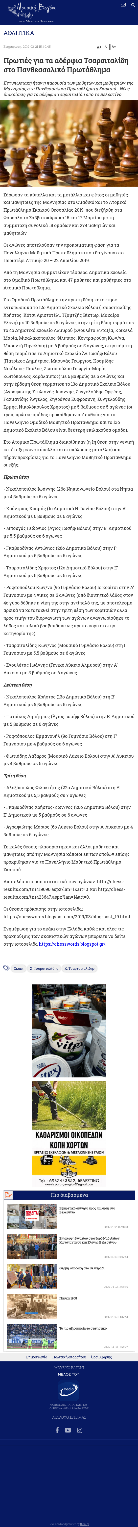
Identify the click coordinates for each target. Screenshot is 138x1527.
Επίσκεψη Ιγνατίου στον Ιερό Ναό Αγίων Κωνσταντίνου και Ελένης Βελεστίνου (89, 1240)
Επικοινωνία (36, 1357)
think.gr (84, 1524)
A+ (99, 47)
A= (114, 47)
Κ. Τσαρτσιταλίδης (79, 968)
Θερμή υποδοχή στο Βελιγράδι (81, 1268)
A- (106, 46)
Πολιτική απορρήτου (69, 1357)
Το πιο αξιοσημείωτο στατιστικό (83, 1328)
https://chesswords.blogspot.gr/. (72, 944)
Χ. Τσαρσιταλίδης (44, 968)
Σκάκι (18, 968)
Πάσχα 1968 (68, 1298)
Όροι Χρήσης (101, 1357)
